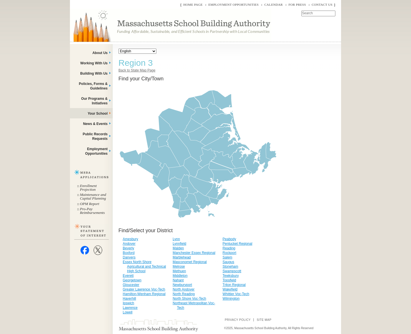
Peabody (229, 239)
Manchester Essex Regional (194, 253)
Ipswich (128, 303)
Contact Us (322, 4)
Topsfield (229, 280)
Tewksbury (231, 276)
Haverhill (129, 299)
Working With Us (94, 63)
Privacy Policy (238, 319)
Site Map (264, 319)
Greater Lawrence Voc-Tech (144, 289)
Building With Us (94, 73)
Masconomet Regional (190, 262)
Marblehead (182, 257)
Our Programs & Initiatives (94, 101)
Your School (98, 114)
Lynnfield (179, 244)
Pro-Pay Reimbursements (92, 210)
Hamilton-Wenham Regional (144, 294)
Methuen (179, 271)
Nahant (178, 280)
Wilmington (231, 299)
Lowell (127, 312)
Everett (128, 276)
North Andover (184, 289)
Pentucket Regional (237, 244)
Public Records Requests (95, 136)
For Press (297, 4)
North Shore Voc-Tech (189, 299)
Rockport (229, 253)
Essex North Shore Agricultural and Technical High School (144, 266)
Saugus (228, 262)
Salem (227, 257)
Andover (129, 244)
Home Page (193, 4)
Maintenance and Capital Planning (93, 196)
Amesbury (130, 239)
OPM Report (89, 204)
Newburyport (182, 285)
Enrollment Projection (88, 187)
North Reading (184, 294)
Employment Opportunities (233, 4)
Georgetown (132, 280)
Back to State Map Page (136, 70)
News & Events (95, 124)
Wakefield (230, 289)
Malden (178, 248)
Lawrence (130, 308)
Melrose (179, 267)
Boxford (128, 253)
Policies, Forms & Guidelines (93, 86)
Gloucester (131, 285)
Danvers (129, 257)
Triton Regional (234, 285)
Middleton (180, 276)
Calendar (273, 4)
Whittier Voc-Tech (236, 294)
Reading (229, 248)
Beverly (128, 248)
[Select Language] (137, 51)
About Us (100, 53)
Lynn (176, 239)
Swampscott (232, 271)
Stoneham (230, 267)
